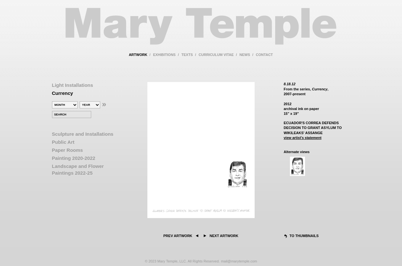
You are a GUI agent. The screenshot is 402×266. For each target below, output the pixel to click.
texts (187, 55)
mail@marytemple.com (239, 261)
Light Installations (72, 85)
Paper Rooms (67, 150)
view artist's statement (303, 138)
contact (264, 55)
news (245, 55)
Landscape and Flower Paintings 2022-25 (78, 169)
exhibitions (164, 55)
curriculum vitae (216, 55)
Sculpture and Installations (83, 134)
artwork (138, 55)
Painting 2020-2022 (73, 158)
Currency (62, 93)
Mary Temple (201, 30)
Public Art (63, 142)
